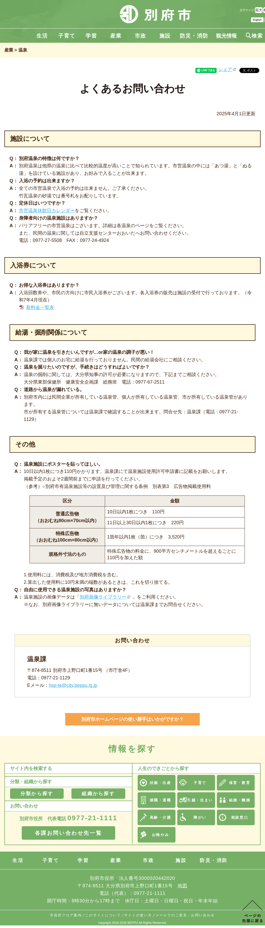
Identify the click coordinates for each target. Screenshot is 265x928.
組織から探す (98, 793)
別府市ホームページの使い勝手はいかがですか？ (132, 719)
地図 (182, 885)
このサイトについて (103, 915)
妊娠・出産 (160, 783)
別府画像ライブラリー (103, 597)
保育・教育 (240, 783)
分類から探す (36, 793)
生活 (42, 36)
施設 (165, 36)
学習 (91, 36)
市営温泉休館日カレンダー (47, 210)
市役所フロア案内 (66, 915)
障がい (200, 817)
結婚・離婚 (240, 800)
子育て (66, 36)
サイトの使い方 (138, 915)
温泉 (22, 50)
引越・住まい (200, 800)
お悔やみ (160, 835)
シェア (225, 69)
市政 (140, 36)
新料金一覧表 (40, 307)
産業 (116, 36)
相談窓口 (239, 817)
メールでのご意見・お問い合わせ (185, 915)
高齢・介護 (160, 817)
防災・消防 (194, 36)
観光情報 (226, 36)
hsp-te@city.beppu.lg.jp (73, 685)
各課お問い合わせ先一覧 (68, 833)
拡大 (258, 10)
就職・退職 (160, 800)
